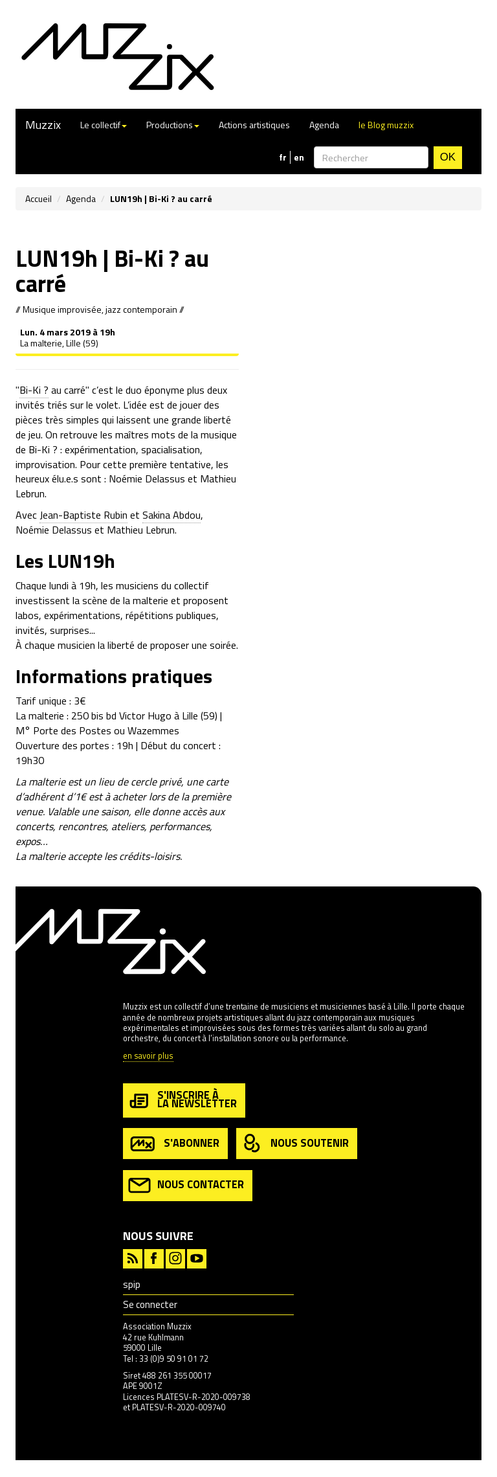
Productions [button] (172, 124)
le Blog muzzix (386, 124)
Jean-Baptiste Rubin (83, 515)
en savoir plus (148, 1056)
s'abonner (173, 1144)
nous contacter (186, 1185)
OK (448, 157)
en (299, 157)
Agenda (324, 124)
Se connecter (150, 1304)
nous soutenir (295, 1144)
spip (131, 1284)
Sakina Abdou (171, 515)
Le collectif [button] (103, 124)
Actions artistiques (254, 124)
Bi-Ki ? (34, 390)
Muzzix (43, 124)
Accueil (38, 198)
